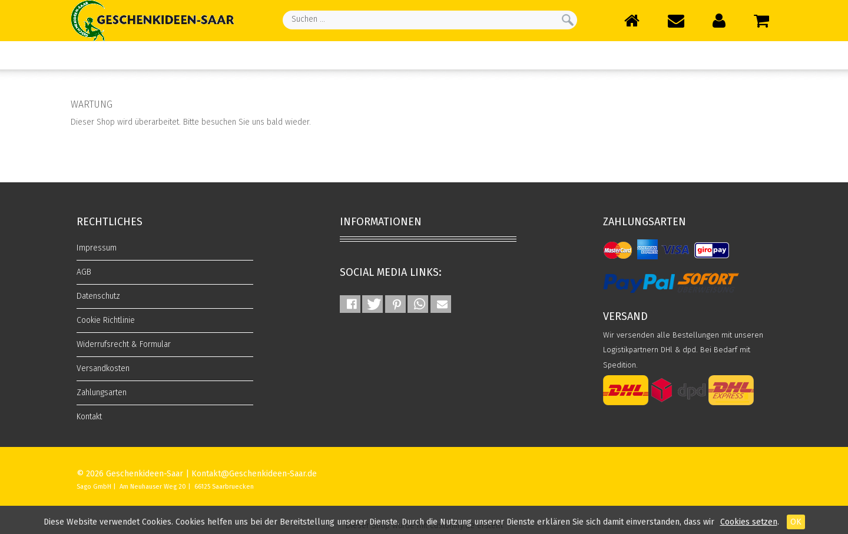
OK (795, 522)
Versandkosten (103, 368)
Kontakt (89, 417)
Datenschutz (98, 296)
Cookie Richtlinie (106, 320)
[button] (350, 304)
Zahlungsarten (102, 393)
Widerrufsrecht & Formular (124, 344)
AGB (84, 272)
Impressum (97, 248)
